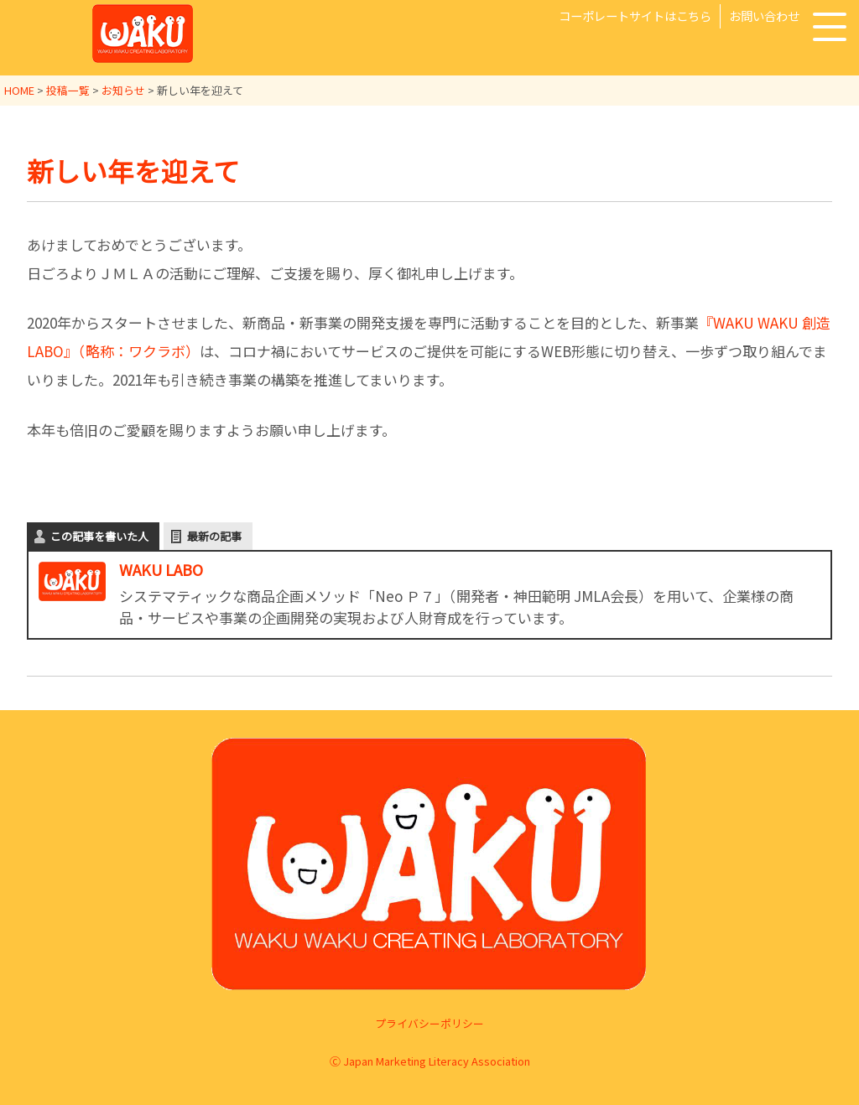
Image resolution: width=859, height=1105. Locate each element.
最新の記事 (214, 536)
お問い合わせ (764, 15)
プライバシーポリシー (429, 1023)
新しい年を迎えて (133, 170)
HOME (19, 90)
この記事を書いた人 (99, 536)
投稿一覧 (68, 90)
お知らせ (123, 90)
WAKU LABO (161, 569)
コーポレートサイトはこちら (635, 15)
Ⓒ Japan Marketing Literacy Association (430, 1061)
